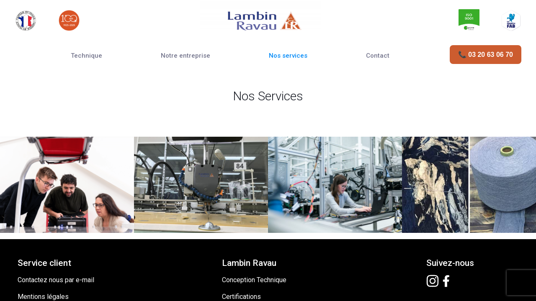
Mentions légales (43, 242)
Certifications (241, 242)
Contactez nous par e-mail (56, 226)
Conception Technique (254, 226)
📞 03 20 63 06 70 (485, 54)
